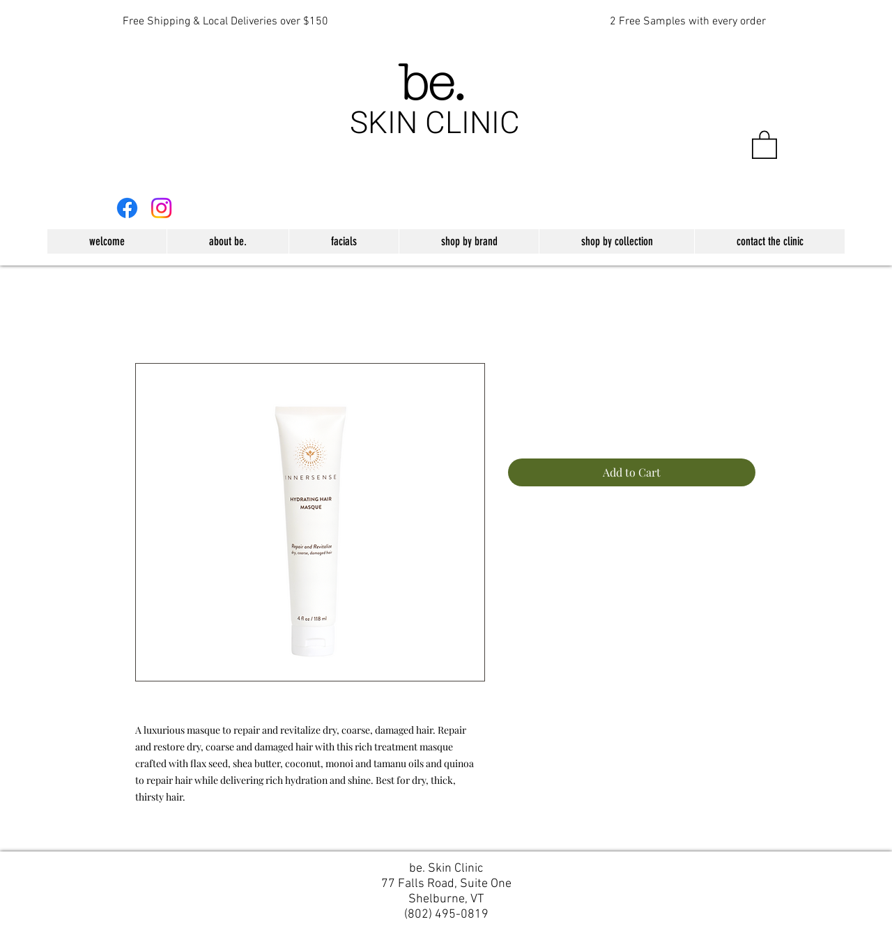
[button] (764, 144)
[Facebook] (127, 208)
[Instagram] (161, 208)
